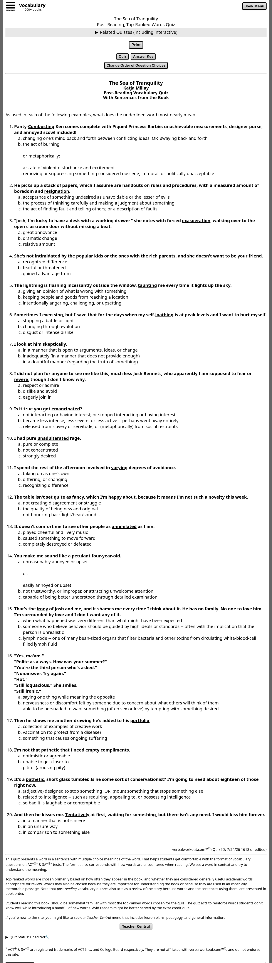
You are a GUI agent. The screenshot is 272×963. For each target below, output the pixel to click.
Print (136, 45)
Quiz (122, 57)
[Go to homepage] (30, 6)
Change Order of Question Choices (136, 66)
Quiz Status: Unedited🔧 (29, 939)
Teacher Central (136, 928)
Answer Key (143, 57)
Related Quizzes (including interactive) (138, 32)
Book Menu (253, 6)
